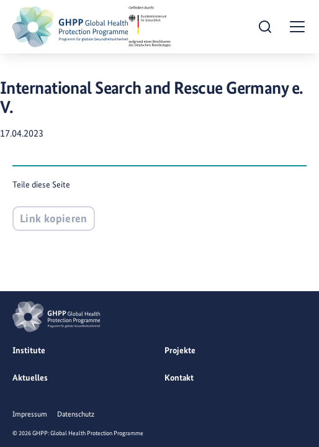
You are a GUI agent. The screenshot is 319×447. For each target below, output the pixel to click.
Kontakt (179, 377)
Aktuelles (30, 377)
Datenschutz (75, 414)
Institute (28, 350)
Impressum (29, 414)
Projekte (179, 350)
